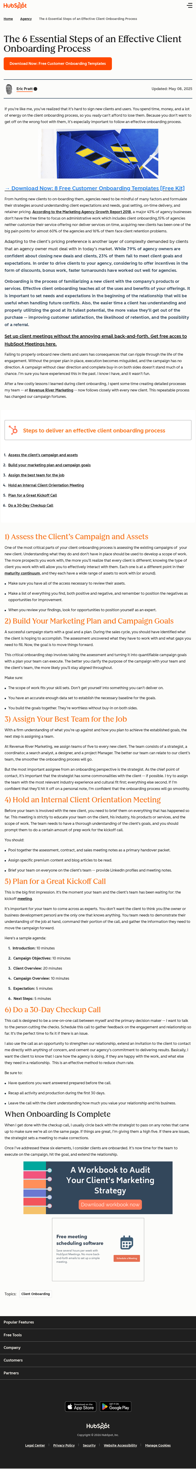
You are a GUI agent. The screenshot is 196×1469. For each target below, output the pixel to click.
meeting (24, 899)
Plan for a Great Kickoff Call (32, 495)
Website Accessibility (120, 1445)
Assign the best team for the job (36, 475)
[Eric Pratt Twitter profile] (35, 89)
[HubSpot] (98, 1426)
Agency (26, 19)
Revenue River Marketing (51, 390)
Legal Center (35, 1445)
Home (8, 19)
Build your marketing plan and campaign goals (49, 465)
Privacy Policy (64, 1445)
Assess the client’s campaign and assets (43, 455)
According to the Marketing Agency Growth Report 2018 (81, 212)
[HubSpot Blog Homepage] (15, 5)
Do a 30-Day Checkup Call (30, 505)
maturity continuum (22, 573)
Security (89, 1445)
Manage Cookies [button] (158, 1445)
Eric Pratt (25, 89)
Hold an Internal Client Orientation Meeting (46, 485)
